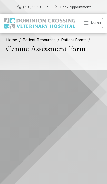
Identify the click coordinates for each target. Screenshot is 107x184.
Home (11, 40)
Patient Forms (73, 40)
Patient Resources (39, 40)
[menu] (92, 23)
